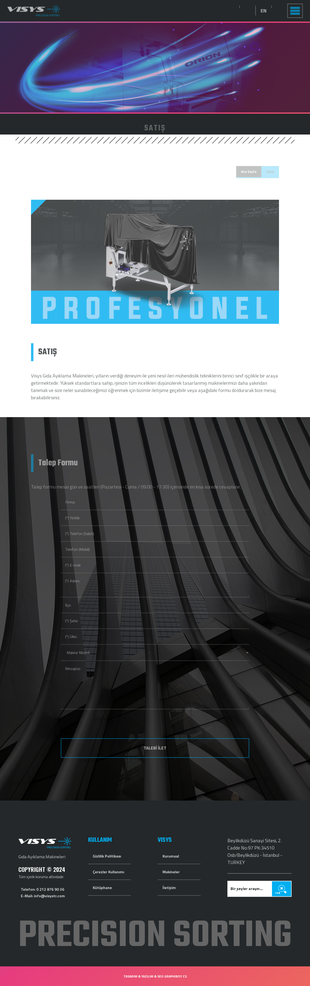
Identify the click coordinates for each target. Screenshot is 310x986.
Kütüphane (102, 888)
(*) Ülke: (71, 646)
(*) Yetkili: (72, 527)
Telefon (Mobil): (77, 559)
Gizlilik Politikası (107, 856)
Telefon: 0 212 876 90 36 (42, 889)
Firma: (70, 512)
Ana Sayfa (248, 171)
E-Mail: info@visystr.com (43, 896)
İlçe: (68, 615)
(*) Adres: (72, 590)
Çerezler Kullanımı (108, 872)
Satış (270, 171)
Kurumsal (171, 856)
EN (273, 10)
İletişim (169, 888)
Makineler (171, 872)
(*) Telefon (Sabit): (79, 543)
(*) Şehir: (71, 630)
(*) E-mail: (73, 575)
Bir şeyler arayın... (247, 888)
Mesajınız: (73, 678)
